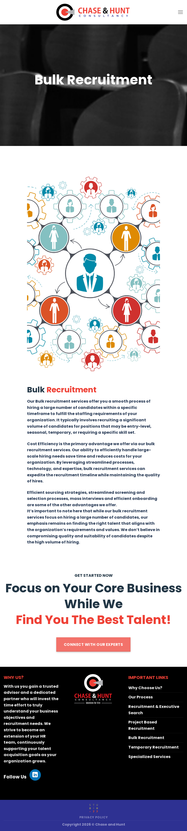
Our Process (140, 697)
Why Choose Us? (145, 688)
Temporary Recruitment (153, 747)
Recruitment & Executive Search (153, 710)
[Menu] (180, 12)
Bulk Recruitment (146, 738)
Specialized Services (149, 756)
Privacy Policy (93, 817)
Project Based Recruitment (142, 725)
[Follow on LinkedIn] (35, 775)
